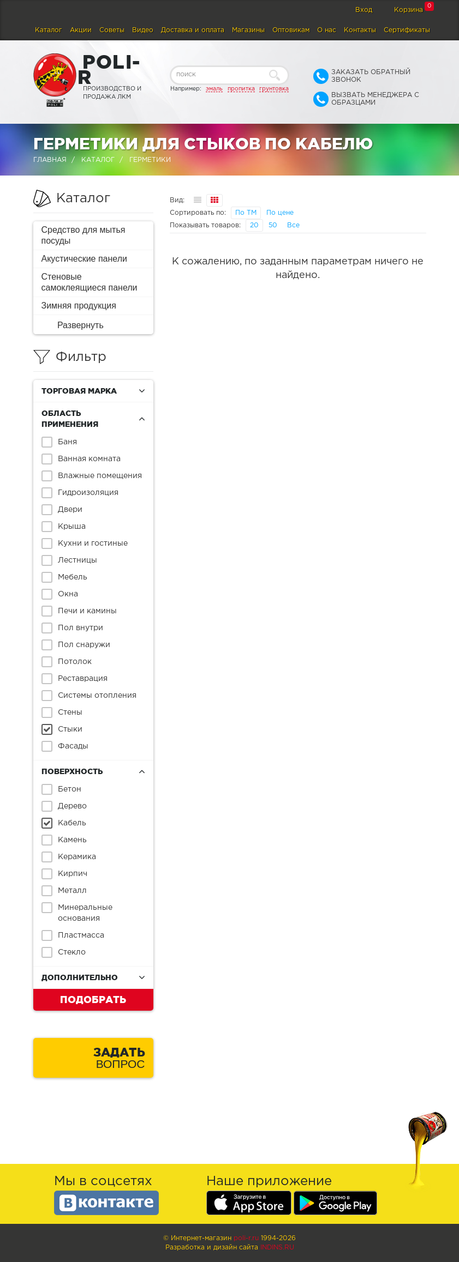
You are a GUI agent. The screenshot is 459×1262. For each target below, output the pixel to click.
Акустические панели (84, 258)
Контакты (360, 30)
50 (273, 225)
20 (254, 225)
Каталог (48, 30)
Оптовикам (290, 30)
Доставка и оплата (192, 30)
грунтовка (274, 89)
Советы (111, 30)
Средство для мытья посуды (83, 235)
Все (293, 225)
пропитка (241, 89)
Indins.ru (277, 1248)
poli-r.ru (246, 1238)
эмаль (214, 89)
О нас (326, 30)
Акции (81, 30)
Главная (50, 160)
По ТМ (246, 213)
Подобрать (93, 999)
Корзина (408, 10)
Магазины (248, 30)
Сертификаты (407, 30)
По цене (280, 213)
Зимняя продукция (78, 305)
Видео (142, 30)
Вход (363, 10)
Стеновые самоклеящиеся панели (89, 282)
